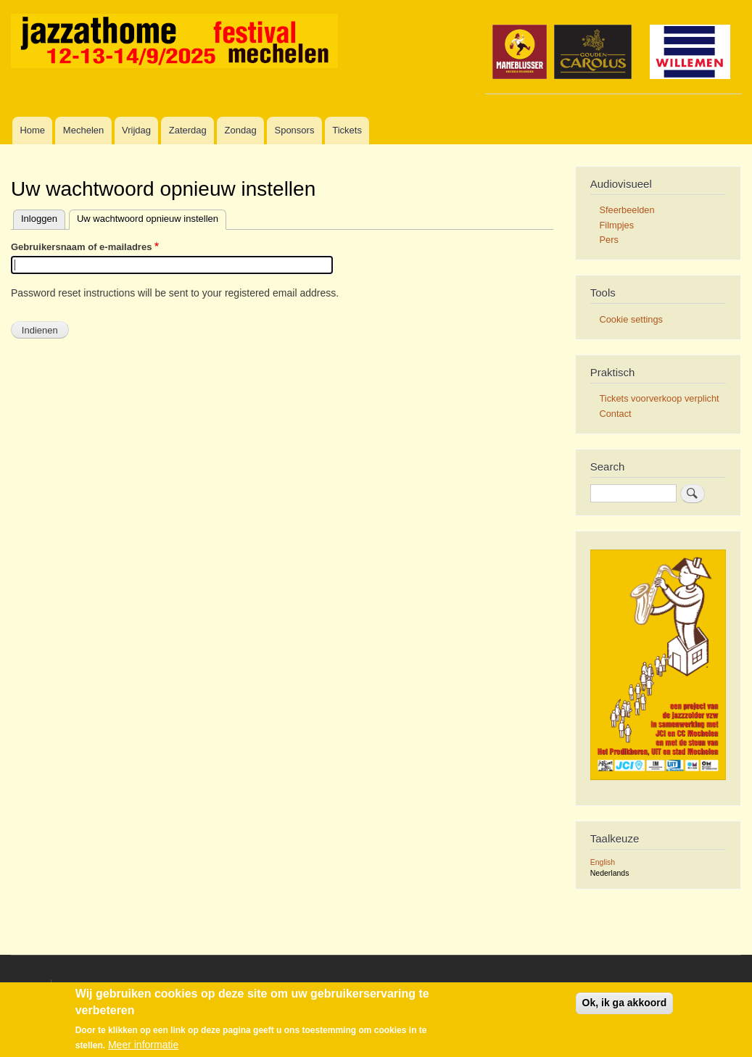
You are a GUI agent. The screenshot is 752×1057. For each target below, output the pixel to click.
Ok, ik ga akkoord (624, 1003)
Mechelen (83, 130)
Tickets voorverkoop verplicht (659, 398)
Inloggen (39, 218)
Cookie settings (631, 319)
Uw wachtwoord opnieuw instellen (147, 218)
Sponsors (294, 130)
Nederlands (609, 873)
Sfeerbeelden (627, 209)
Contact (616, 413)
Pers (609, 239)
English (602, 862)
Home (32, 130)
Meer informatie (143, 1045)
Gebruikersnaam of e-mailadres (81, 246)
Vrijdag (136, 130)
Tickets (347, 130)
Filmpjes (617, 225)
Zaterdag (188, 130)
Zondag (241, 130)
